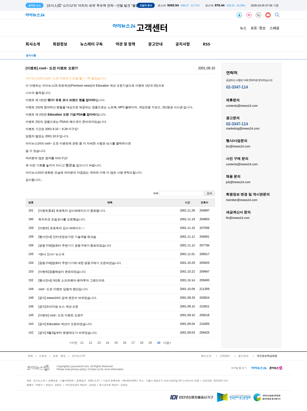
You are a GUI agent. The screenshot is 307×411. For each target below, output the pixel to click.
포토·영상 (258, 27)
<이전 (73, 342)
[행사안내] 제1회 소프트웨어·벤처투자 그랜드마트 (71, 280)
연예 (30, 355)
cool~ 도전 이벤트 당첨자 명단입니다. (63, 289)
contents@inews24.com (242, 105)
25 (116, 342)
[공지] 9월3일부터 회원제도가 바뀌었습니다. (67, 332)
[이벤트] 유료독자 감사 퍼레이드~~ (61, 228)
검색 (209, 193)
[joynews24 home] (275, 368)
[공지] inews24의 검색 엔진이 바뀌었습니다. (67, 298)
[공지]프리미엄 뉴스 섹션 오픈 (58, 306)
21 (82, 342)
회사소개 (33, 44)
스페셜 (274, 27)
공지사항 (182, 44)
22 (90, 342)
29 (150, 342)
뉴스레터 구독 (91, 44)
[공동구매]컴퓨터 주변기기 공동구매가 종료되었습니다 (74, 245)
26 (124, 342)
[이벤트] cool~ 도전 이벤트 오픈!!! (60, 315)
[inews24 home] (258, 368)
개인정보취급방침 (267, 355)
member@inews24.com (241, 199)
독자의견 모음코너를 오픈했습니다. (62, 219)
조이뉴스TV (78, 355)
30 (159, 342)
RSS (206, 44)
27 (133, 342)
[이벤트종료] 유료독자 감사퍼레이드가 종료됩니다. (72, 210)
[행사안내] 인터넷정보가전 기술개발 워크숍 (67, 236)
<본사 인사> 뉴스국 (51, 254)
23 (99, 342)
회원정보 (60, 44)
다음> (167, 342)
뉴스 (243, 27)
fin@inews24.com (238, 217)
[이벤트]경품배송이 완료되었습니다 (62, 271)
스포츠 (43, 355)
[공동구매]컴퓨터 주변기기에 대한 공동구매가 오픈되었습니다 (79, 263)
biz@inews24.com (238, 146)
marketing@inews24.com (242, 128)
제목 (178, 193)
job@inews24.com (238, 182)
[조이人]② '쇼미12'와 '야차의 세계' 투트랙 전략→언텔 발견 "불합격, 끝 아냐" (101, 5)
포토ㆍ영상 (59, 355)
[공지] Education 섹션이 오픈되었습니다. (65, 324)
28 (141, 342)
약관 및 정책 (125, 44)
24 (107, 342)
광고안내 (155, 44)
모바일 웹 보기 (238, 368)
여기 (109, 143)
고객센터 (225, 355)
